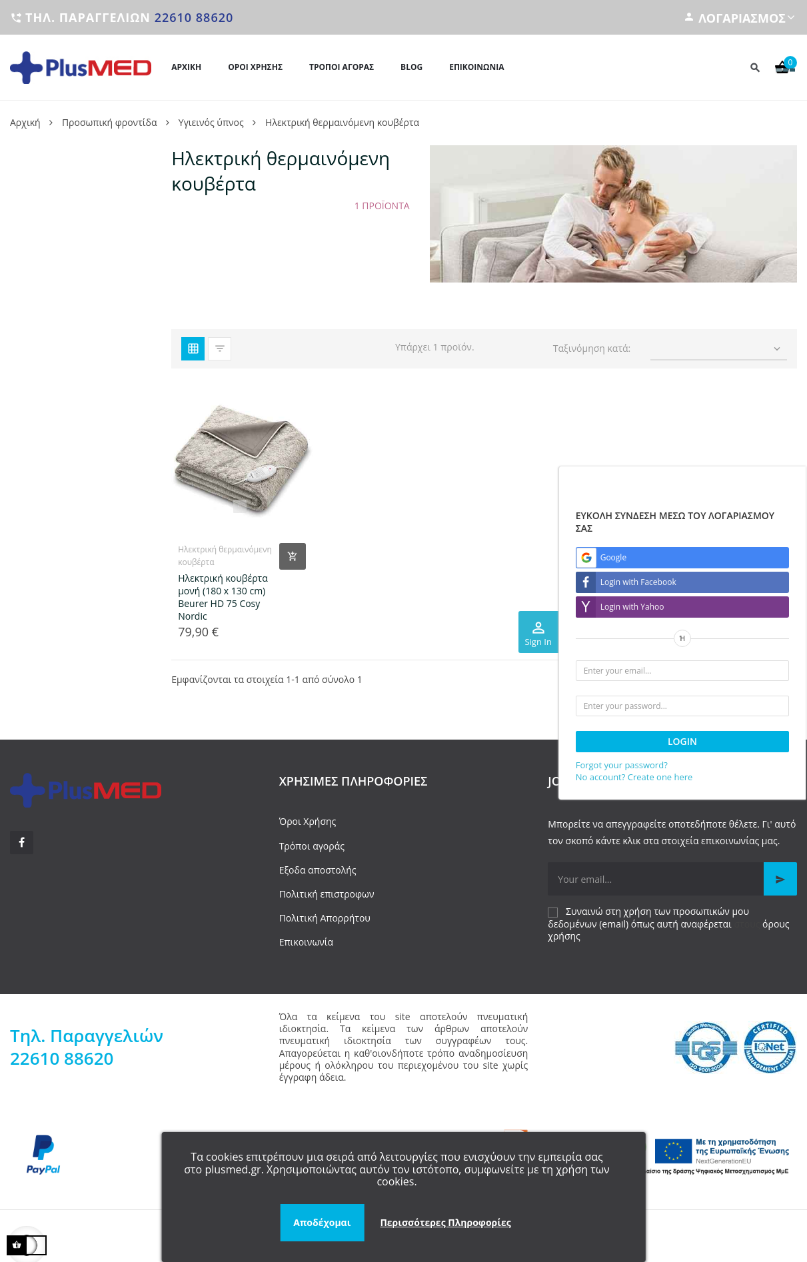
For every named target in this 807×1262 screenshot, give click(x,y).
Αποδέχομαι (322, 1222)
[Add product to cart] (292, 556)
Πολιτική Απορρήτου (325, 918)
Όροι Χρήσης (308, 821)
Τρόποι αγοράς (312, 846)
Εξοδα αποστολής (318, 870)
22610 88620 (194, 17)
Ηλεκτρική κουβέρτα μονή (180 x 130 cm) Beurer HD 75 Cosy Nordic (223, 597)
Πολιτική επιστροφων (327, 894)
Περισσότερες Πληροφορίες (445, 1222)
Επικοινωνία (306, 942)
